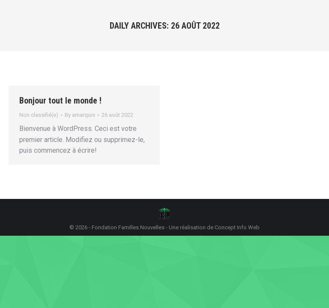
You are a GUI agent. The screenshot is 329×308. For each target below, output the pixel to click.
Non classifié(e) (38, 115)
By (80, 115)
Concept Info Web (237, 227)
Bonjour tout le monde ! (60, 100)
